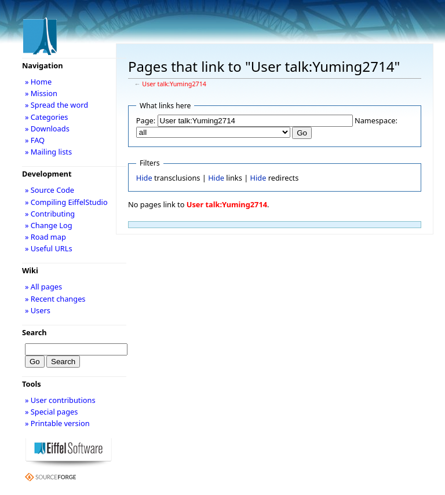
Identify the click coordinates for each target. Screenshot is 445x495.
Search (34, 332)
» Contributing (50, 213)
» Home (38, 81)
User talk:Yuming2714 (174, 84)
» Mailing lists (48, 151)
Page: (145, 120)
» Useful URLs (48, 248)
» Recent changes (55, 299)
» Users (37, 310)
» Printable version (57, 423)
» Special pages (51, 411)
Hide (144, 178)
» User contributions (60, 400)
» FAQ (35, 140)
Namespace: (376, 120)
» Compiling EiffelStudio (66, 202)
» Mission (41, 93)
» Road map (45, 237)
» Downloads (47, 128)
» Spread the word (56, 105)
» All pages (43, 286)
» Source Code (49, 190)
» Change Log (48, 225)
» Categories (46, 117)
